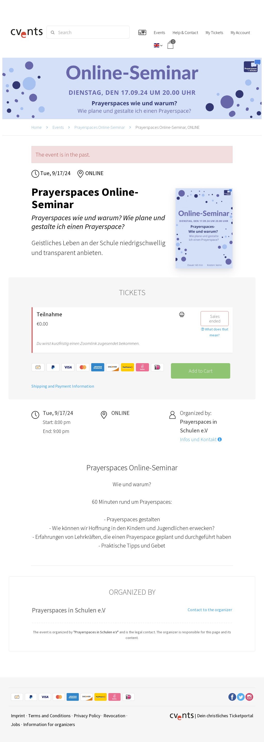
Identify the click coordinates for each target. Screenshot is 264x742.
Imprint (18, 716)
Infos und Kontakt (201, 439)
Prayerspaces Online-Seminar (100, 127)
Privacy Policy (87, 716)
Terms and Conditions (49, 716)
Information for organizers (49, 724)
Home (36, 127)
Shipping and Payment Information (62, 386)
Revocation (114, 716)
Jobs (15, 724)
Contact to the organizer (210, 609)
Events (58, 127)
